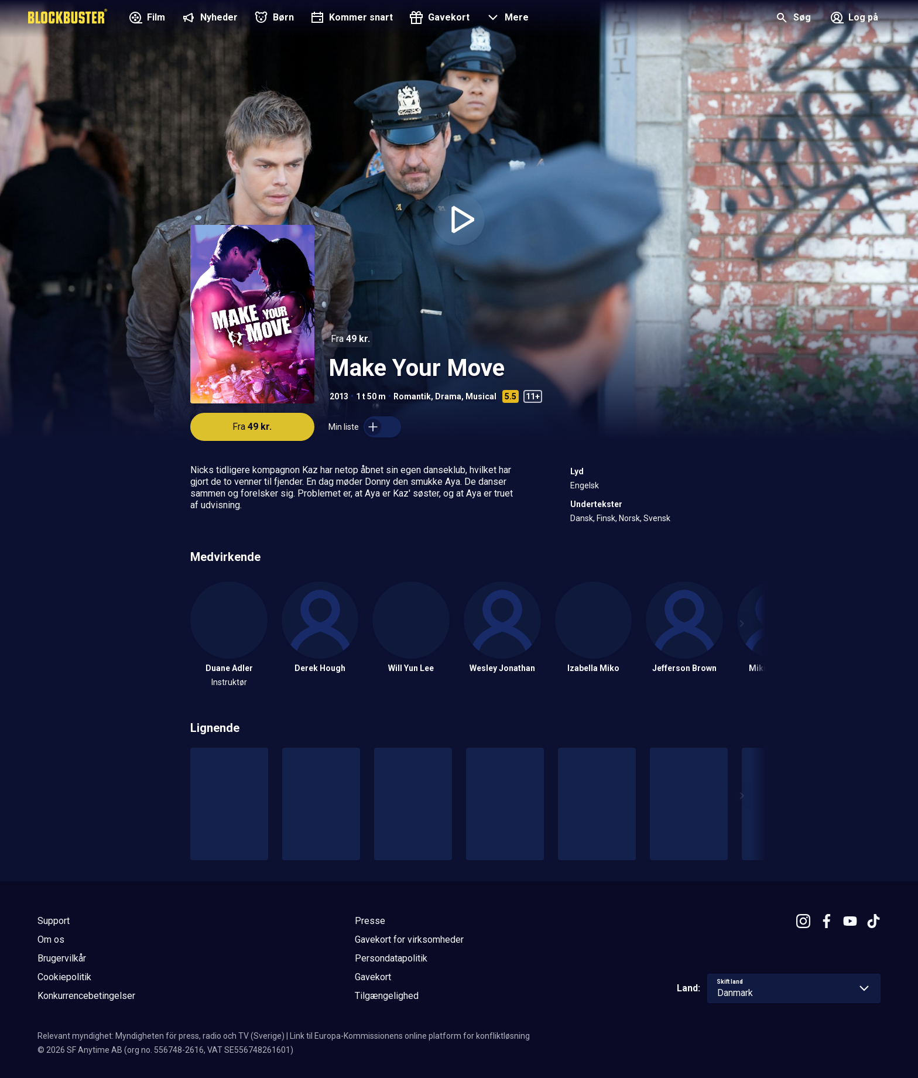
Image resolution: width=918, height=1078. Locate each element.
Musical (480, 396)
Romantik (412, 396)
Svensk (656, 518)
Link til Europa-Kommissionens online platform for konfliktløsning (410, 1036)
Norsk (629, 518)
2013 (339, 396)
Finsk (606, 518)
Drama (448, 396)
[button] (506, 18)
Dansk (581, 518)
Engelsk (584, 485)
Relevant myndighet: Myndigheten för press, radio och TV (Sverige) (161, 1036)
